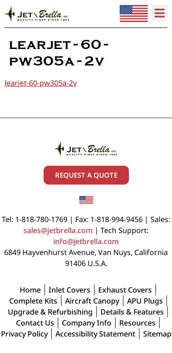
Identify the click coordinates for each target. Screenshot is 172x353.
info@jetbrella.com (86, 241)
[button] (160, 13)
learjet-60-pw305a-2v (41, 83)
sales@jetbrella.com (58, 230)
